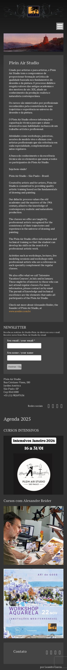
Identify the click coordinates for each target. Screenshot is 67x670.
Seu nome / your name (20, 352)
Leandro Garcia (53, 667)
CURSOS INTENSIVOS (21, 430)
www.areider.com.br (20, 311)
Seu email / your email (21, 340)
